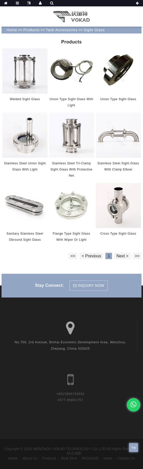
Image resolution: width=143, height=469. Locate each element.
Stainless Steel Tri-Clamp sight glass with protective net (71, 169)
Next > (122, 256)
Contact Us (126, 458)
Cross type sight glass (118, 233)
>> (137, 256)
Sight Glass (94, 30)
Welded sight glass (25, 99)
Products (31, 30)
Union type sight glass (118, 99)
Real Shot (68, 458)
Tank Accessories (62, 30)
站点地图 (74, 453)
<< (73, 256)
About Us (30, 458)
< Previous (91, 256)
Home (12, 30)
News (107, 458)
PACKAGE (90, 458)
